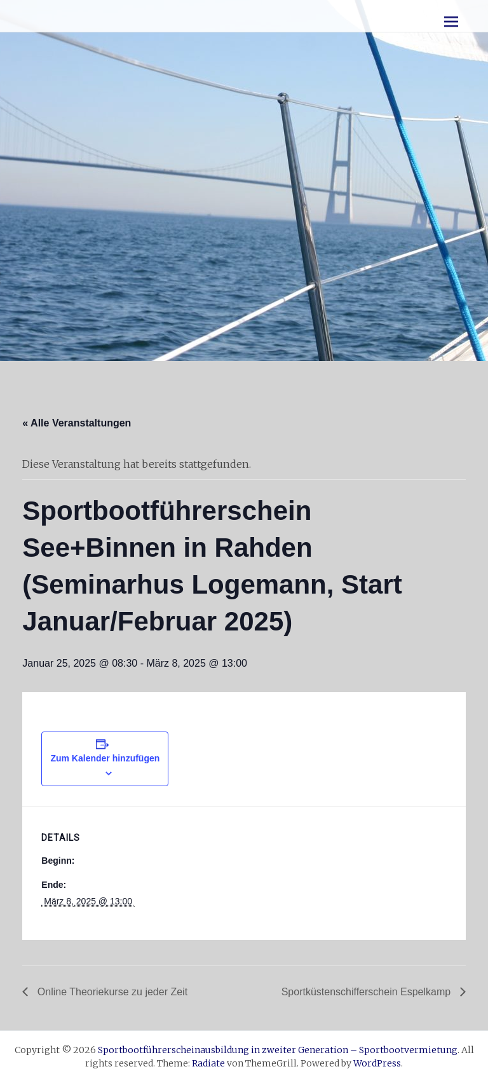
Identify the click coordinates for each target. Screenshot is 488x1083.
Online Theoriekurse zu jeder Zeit (110, 991)
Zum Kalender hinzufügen (104, 758)
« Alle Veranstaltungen (76, 423)
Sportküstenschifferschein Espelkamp (367, 991)
